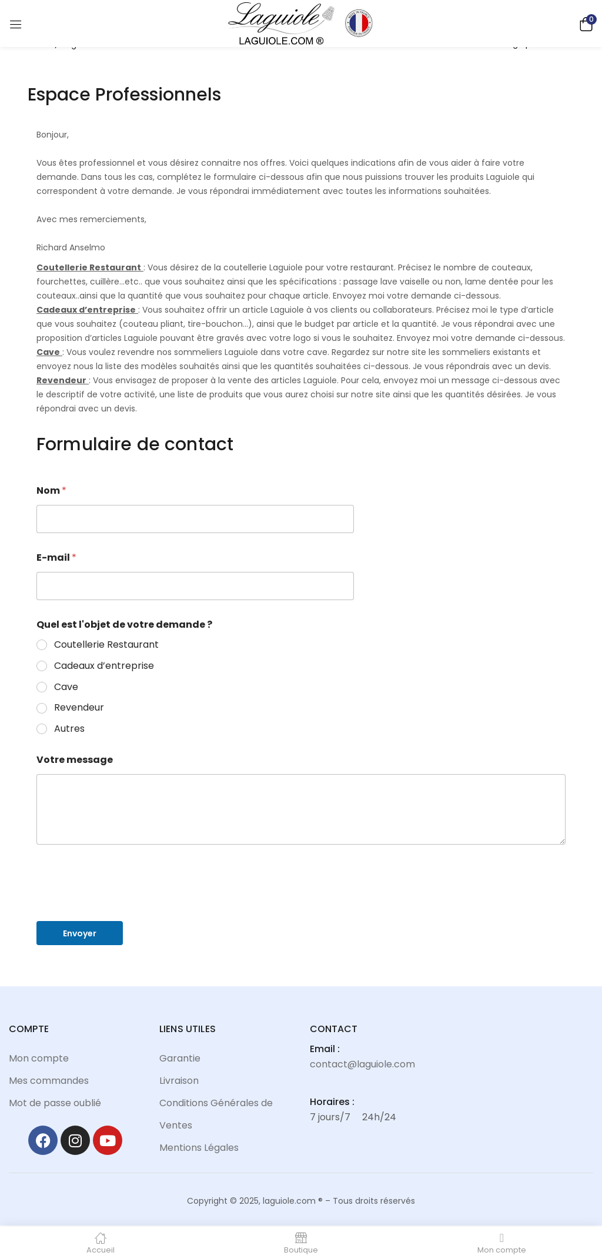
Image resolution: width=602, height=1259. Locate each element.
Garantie (179, 1058)
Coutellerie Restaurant (106, 645)
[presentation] (125, 904)
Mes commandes (49, 1080)
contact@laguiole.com (362, 1064)
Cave (66, 687)
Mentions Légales (199, 1147)
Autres (69, 729)
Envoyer (79, 933)
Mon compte (39, 1058)
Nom (51, 490)
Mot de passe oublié (55, 1103)
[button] (584, 23)
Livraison (179, 1080)
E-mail (56, 557)
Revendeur (79, 708)
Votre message (74, 759)
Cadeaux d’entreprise (104, 666)
